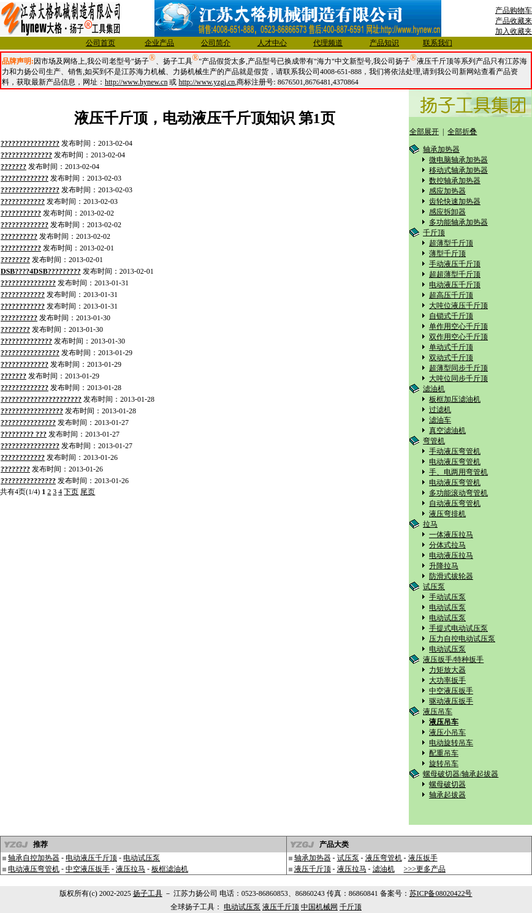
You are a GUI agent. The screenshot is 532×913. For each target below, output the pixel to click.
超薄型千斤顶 (451, 243)
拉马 (430, 524)
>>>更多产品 (425, 869)
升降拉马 (443, 566)
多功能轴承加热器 (458, 222)
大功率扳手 (447, 680)
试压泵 (434, 586)
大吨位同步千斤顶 (458, 378)
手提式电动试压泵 (458, 628)
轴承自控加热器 (33, 858)
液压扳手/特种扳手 (453, 659)
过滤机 (440, 409)
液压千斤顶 (312, 869)
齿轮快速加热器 (455, 201)
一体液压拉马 (451, 534)
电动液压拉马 (451, 555)
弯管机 (434, 441)
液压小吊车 (447, 732)
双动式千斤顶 (451, 357)
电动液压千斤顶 (455, 284)
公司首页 (100, 43)
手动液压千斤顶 (455, 264)
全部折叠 (462, 131)
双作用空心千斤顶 (458, 337)
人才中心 (272, 43)
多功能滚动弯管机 (458, 493)
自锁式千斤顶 (451, 316)
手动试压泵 (447, 597)
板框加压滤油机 (455, 399)
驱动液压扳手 (451, 701)
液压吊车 (437, 711)
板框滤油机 (169, 869)
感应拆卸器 (447, 212)
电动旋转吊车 (451, 742)
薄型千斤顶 (447, 253)
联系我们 (437, 43)
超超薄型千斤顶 (455, 274)
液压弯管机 (383, 858)
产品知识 (384, 43)
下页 (71, 491)
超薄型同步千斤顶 (458, 368)
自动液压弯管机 (455, 503)
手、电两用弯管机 (458, 472)
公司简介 (215, 43)
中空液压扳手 (451, 690)
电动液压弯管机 (455, 461)
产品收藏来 (513, 21)
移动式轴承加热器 (458, 170)
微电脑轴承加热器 (458, 160)
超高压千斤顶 (451, 295)
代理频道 (328, 43)
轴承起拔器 (447, 795)
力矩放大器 (447, 670)
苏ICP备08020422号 (441, 893)
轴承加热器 (441, 149)
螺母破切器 (447, 784)
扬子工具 (147, 893)
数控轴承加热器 (455, 180)
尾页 (87, 491)
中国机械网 (319, 907)
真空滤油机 (447, 430)
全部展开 (424, 131)
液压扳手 (423, 858)
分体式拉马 (447, 545)
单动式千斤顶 (451, 347)
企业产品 (159, 43)
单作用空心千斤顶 (458, 326)
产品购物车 (513, 10)
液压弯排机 (447, 513)
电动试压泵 (447, 607)
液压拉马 (130, 869)
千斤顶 (434, 232)
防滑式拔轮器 (451, 576)
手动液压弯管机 (455, 451)
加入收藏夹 (513, 31)
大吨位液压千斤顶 (458, 305)
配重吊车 (443, 753)
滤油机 (434, 389)
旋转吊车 (443, 763)
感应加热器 (447, 191)
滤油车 (440, 420)
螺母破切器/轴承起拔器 (460, 774)
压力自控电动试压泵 (462, 638)
